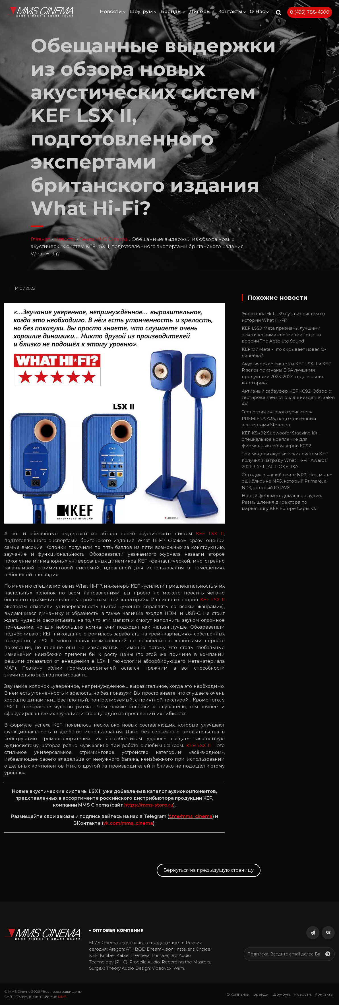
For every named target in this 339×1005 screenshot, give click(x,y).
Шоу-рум (142, 11)
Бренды (172, 11)
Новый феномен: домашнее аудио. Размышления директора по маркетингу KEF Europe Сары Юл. (282, 502)
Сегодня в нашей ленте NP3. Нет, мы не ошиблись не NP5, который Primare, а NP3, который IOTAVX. (287, 481)
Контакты (232, 11)
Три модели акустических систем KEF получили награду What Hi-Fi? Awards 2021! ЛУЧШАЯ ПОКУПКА (285, 460)
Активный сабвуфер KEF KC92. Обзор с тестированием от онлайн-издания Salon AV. (288, 397)
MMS (62, 996)
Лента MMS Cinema (103, 239)
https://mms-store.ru (148, 805)
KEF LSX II (198, 745)
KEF (200, 533)
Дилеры (201, 11)
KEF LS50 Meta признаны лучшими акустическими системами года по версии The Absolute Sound (281, 334)
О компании (237, 994)
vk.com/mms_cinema (128, 823)
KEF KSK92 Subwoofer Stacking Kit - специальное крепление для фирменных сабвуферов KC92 (281, 439)
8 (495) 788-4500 (309, 12)
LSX (213, 533)
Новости (112, 11)
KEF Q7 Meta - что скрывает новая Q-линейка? (284, 352)
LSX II (217, 599)
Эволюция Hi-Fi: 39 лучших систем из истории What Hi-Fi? (283, 317)
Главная (40, 239)
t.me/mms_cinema (190, 816)
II (222, 533)
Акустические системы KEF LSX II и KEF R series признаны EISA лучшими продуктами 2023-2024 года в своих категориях (286, 373)
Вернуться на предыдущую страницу (209, 870)
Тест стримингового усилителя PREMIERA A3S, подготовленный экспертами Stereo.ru (279, 418)
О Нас (259, 11)
